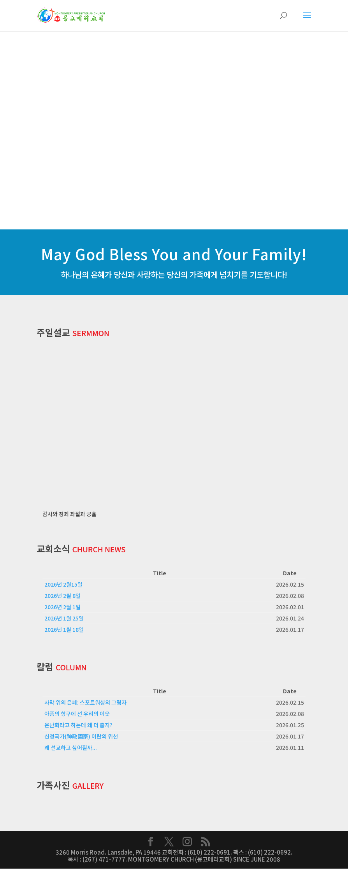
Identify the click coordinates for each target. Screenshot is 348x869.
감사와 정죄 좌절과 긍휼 (69, 514)
